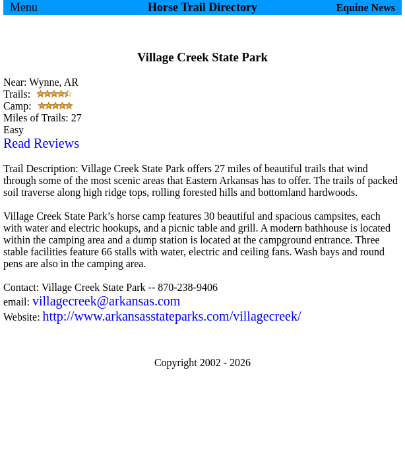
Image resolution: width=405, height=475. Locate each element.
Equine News (365, 7)
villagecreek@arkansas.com (106, 301)
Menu (24, 7)
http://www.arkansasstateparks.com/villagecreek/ (172, 316)
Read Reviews (41, 143)
